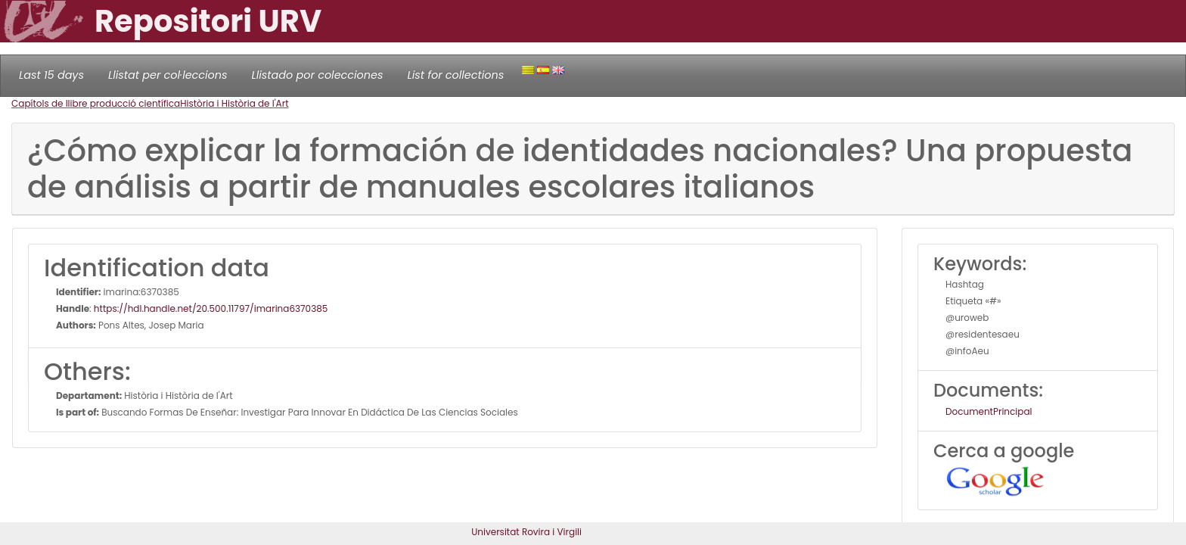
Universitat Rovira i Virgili (526, 531)
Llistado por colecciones (317, 75)
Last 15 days (51, 75)
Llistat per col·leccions (168, 75)
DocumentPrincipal (988, 411)
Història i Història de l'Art (234, 103)
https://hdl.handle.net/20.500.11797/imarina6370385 (211, 308)
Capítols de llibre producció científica (95, 103)
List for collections (455, 75)
